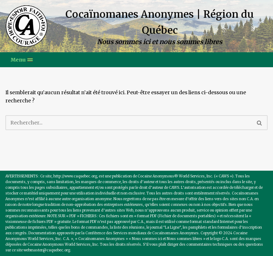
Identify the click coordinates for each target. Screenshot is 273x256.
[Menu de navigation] (21, 60)
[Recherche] (128, 122)
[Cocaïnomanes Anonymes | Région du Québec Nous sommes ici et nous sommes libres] (136, 26)
